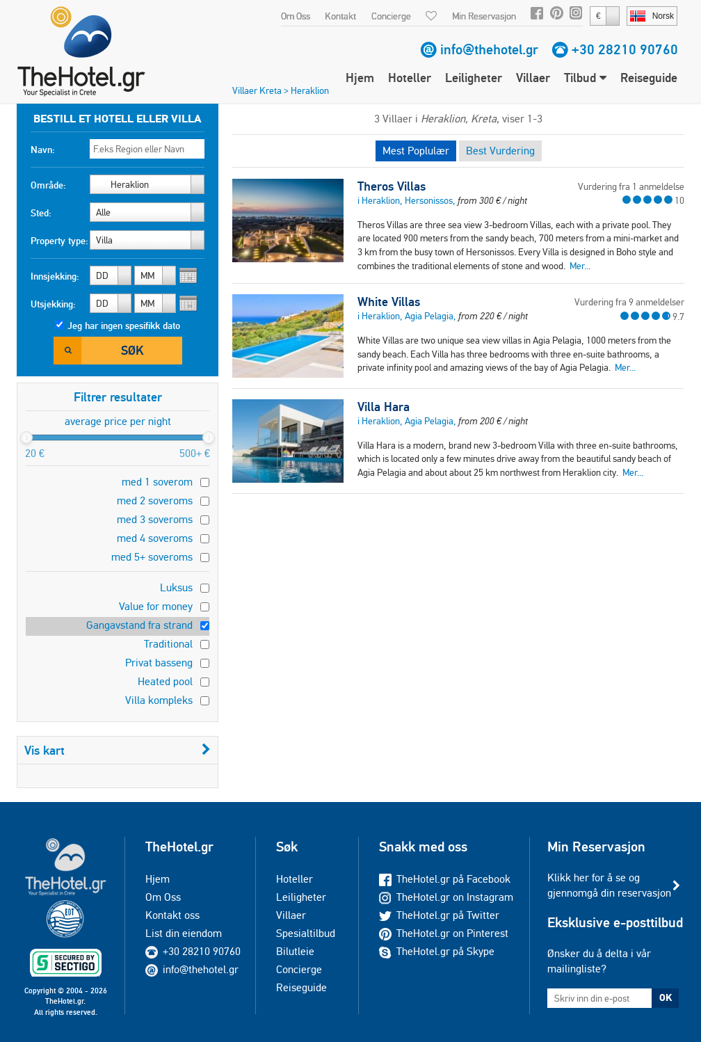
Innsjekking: (55, 276)
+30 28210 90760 (625, 49)
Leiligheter (473, 78)
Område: (48, 185)
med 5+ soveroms (152, 556)
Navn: (43, 149)
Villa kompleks (159, 700)
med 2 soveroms (155, 500)
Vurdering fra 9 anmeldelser (629, 302)
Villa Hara (383, 407)
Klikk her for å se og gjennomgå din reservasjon (609, 885)
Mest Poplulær (415, 150)
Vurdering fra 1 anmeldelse (631, 186)
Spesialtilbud (305, 933)
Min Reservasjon (484, 16)
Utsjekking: (53, 304)
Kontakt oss (172, 915)
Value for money (156, 606)
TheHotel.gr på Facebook (444, 878)
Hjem (360, 78)
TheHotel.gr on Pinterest (443, 933)
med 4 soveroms (155, 538)
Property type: (59, 240)
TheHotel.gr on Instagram (446, 897)
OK (665, 997)
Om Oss (295, 16)
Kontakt (340, 16)
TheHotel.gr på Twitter (439, 915)
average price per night (118, 421)
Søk (132, 350)
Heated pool (165, 681)
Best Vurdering (500, 150)
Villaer (533, 78)
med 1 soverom (157, 481)
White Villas (388, 302)
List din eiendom (183, 933)
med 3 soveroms (155, 519)
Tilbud (585, 78)
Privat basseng (159, 662)
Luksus (176, 587)
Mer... (580, 265)
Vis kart (117, 750)
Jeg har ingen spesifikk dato (123, 325)
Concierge (391, 16)
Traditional (168, 643)
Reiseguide (648, 78)
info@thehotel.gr (489, 49)
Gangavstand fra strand (139, 625)
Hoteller (409, 78)
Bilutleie (295, 951)
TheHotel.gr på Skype (436, 951)
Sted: (41, 213)
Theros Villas (391, 186)
